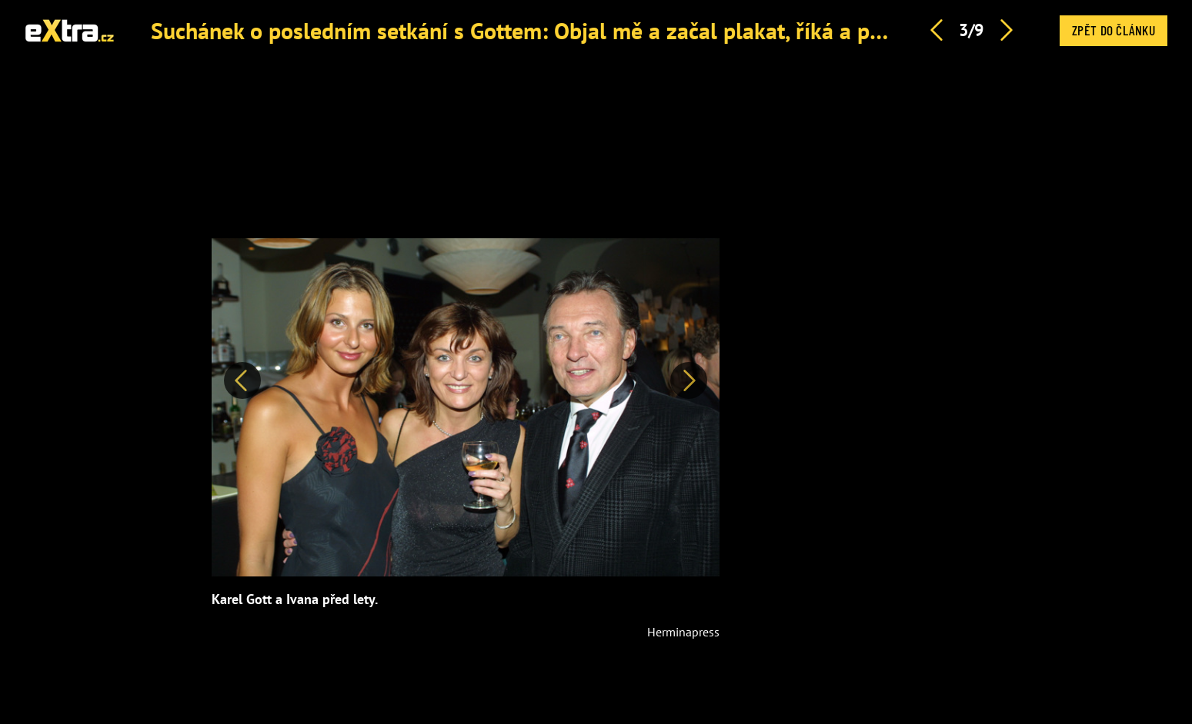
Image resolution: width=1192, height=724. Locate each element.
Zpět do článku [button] (1113, 30)
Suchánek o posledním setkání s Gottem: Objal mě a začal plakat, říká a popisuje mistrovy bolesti (627, 30)
